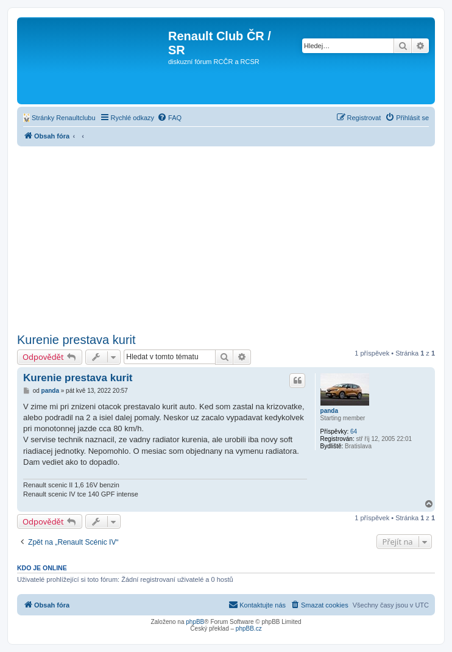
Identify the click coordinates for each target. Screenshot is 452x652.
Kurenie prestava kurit (76, 339)
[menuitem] (59, 117)
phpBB (195, 621)
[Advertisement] (226, 237)
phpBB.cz (249, 628)
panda (329, 410)
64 (353, 431)
